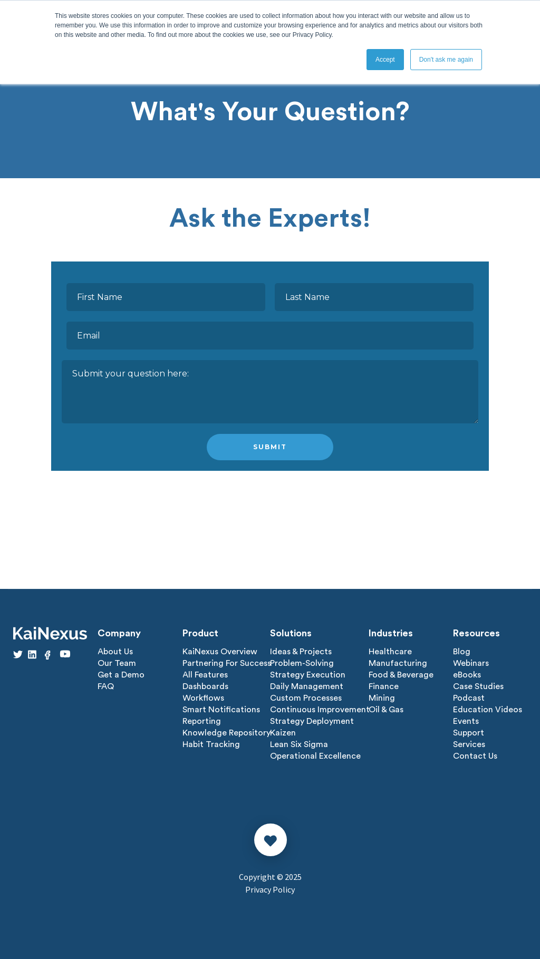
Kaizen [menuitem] (283, 733)
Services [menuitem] (469, 744)
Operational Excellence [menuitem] (315, 756)
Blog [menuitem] (461, 651)
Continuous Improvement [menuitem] (320, 709)
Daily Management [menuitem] (306, 686)
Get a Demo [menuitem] (121, 675)
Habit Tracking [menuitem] (211, 744)
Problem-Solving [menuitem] (302, 663)
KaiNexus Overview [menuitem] (219, 651)
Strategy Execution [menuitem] (307, 675)
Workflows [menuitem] (203, 698)
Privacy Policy (270, 889)
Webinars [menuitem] (471, 663)
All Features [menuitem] (205, 675)
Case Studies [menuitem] (478, 686)
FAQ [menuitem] (106, 686)
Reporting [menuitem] (201, 721)
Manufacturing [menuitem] (398, 663)
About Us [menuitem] (115, 651)
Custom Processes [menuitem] (306, 698)
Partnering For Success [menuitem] (226, 663)
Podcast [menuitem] (469, 698)
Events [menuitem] (466, 721)
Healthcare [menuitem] (390, 651)
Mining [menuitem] (382, 698)
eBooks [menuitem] (467, 675)
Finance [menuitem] (384, 686)
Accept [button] (385, 59)
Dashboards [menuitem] (205, 686)
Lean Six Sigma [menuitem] (299, 744)
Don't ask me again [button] (446, 59)
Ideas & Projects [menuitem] (301, 651)
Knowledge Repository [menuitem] (226, 733)
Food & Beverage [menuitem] (401, 675)
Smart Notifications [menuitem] (221, 709)
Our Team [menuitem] (117, 663)
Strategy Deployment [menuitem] (312, 721)
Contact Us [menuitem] (475, 756)
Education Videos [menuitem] (487, 709)
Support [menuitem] (468, 733)
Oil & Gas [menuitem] (386, 709)
